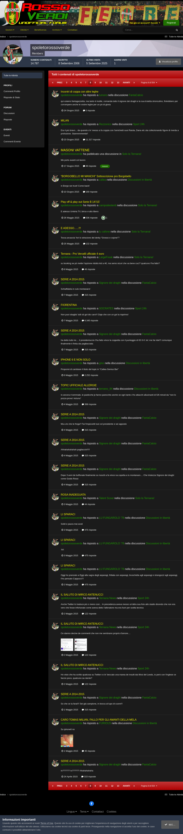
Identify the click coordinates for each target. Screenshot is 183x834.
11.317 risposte (92, 139)
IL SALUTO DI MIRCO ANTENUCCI (82, 594)
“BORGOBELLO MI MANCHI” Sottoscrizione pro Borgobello (96, 176)
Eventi (7, 135)
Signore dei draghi (110, 282)
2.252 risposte (90, 375)
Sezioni (9, 30)
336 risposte (90, 217)
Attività (24, 30)
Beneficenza (40, 30)
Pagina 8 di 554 (149, 82)
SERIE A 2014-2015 (72, 279)
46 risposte (88, 269)
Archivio (57, 30)
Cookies (111, 811)
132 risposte (90, 243)
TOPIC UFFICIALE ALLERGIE (79, 385)
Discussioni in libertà (140, 179)
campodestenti (107, 205)
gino (101, 363)
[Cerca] (134, 30)
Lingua (72, 811)
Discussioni (9, 113)
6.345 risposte (90, 320)
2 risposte (89, 110)
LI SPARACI (68, 514)
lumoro (103, 95)
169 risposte (90, 192)
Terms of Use (47, 823)
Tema (84, 811)
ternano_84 (105, 388)
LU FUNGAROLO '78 (111, 517)
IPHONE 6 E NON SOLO (75, 359)
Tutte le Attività (11, 75)
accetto (170, 824)
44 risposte (88, 504)
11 (106, 82)
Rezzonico (105, 124)
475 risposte (89, 530)
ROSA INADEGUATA (73, 494)
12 (112, 82)
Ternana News (107, 598)
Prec (59, 82)
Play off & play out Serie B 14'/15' (80, 201)
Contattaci (72, 30)
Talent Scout (106, 498)
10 (100, 82)
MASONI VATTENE (75, 150)
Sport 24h (139, 124)
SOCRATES (106, 308)
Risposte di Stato (12, 97)
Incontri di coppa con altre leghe (79, 91)
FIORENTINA (69, 305)
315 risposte (89, 295)
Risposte (8, 119)
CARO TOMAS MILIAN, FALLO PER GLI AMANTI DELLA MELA (98, 719)
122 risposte (89, 613)
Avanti (126, 82)
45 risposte (88, 751)
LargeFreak (106, 257)
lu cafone (104, 231)
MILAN (65, 120)
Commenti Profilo (12, 91)
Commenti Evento (12, 141)
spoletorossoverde (71, 95)
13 (118, 82)
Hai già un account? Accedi (145, 23)
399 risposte (89, 404)
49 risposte (89, 166)
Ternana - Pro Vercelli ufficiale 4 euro (82, 253)
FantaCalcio (136, 95)
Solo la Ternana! (131, 154)
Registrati (171, 22)
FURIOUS (105, 723)
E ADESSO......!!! (71, 228)
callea (102, 179)
